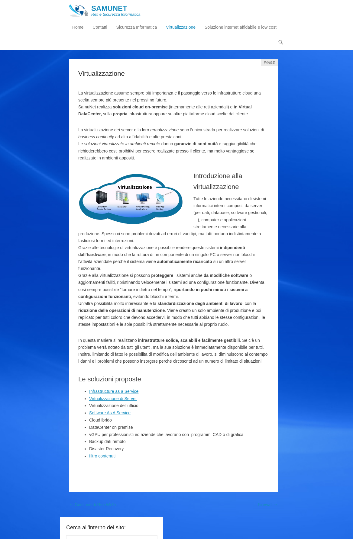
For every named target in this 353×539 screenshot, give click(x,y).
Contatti (99, 27)
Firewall (268, 504)
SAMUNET (110, 8)
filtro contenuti (102, 456)
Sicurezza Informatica (136, 27)
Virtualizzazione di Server (113, 398)
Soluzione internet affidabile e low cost (241, 27)
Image (269, 62)
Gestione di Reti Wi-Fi (92, 504)
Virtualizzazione (181, 27)
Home (77, 27)
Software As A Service (110, 413)
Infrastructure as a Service (113, 391)
